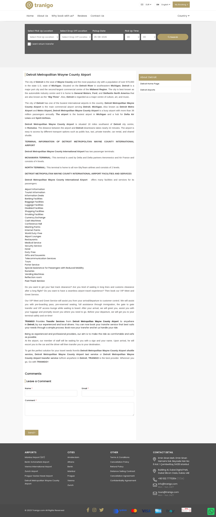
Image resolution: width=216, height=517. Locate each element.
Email (85, 388)
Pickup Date (99, 30)
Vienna (71, 480)
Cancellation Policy (119, 462)
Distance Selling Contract (122, 471)
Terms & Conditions (119, 457)
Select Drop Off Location (73, 30)
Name (29, 388)
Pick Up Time (132, 30)
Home (30, 16)
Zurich (71, 485)
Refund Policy (116, 466)
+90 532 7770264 (167, 478)
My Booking (180, 4)
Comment (31, 400)
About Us (42, 16)
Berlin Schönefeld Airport (37, 462)
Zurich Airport (31, 471)
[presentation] (47, 424)
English (166, 4)
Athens (71, 462)
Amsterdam (73, 457)
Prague (71, 475)
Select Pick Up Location (40, 30)
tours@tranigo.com (168, 492)
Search (173, 37)
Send (31, 432)
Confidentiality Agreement (123, 480)
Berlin (70, 466)
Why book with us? (63, 16)
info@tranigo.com (167, 483)
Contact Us (97, 16)
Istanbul (71, 471)
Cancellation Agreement (122, 475)
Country (183, 16)
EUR (148, 4)
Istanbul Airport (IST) (35, 457)
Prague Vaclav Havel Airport (39, 475)
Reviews (82, 16)
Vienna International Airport (38, 466)
